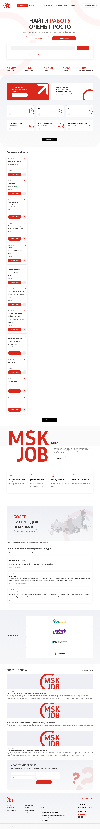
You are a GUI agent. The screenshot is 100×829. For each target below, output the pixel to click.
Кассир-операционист (15, 339)
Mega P (10, 322)
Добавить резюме (29, 810)
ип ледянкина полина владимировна (13, 345)
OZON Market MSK (12, 365)
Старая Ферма (11, 186)
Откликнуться (15, 174)
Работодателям (33, 5)
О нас (42, 807)
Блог (42, 805)
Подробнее (59, 458)
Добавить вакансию (12, 810)
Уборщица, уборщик (14, 161)
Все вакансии (38, 38)
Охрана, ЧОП (12, 362)
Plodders (10, 167)
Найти (83, 48)
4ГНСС (9, 275)
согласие (25, 781)
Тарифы (27, 813)
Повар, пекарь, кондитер (16, 226)
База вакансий (17, 54)
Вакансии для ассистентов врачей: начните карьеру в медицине (26, 693)
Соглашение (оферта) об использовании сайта (53, 818)
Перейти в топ (20, 95)
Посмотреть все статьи (86, 670)
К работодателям (64, 95)
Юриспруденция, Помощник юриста (14, 203)
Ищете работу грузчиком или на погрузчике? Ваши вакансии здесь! (27, 750)
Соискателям (22, 5)
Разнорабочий (12, 381)
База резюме (28, 808)
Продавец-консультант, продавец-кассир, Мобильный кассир (15, 315)
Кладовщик (11, 183)
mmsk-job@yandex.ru (83, 811)
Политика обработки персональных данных (53, 815)
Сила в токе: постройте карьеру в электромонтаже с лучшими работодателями (31, 722)
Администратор (13, 400)
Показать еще (49, 139)
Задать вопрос (81, 814)
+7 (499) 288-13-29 (83, 805)
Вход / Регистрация (89, 5)
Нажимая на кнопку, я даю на (22, 782)
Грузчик (10, 248)
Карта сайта (44, 820)
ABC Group (10, 209)
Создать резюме (64, 38)
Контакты (44, 810)
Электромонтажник (14, 270)
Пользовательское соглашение (49, 813)
